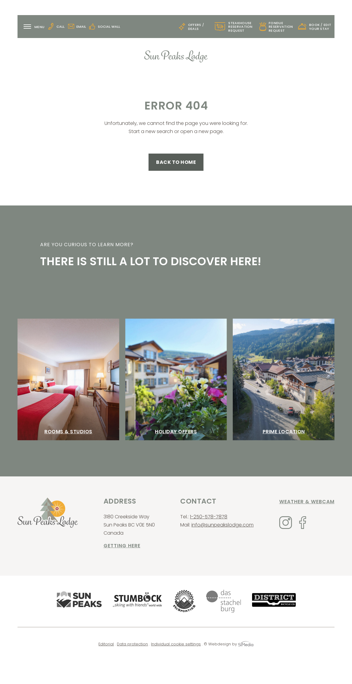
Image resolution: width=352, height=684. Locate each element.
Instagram (285, 522)
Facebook (302, 522)
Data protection (132, 644)
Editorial (106, 644)
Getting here (122, 545)
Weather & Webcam (306, 501)
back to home (176, 162)
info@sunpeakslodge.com (222, 524)
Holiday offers (176, 431)
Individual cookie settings (176, 644)
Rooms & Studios (68, 431)
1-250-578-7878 (208, 516)
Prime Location (284, 431)
